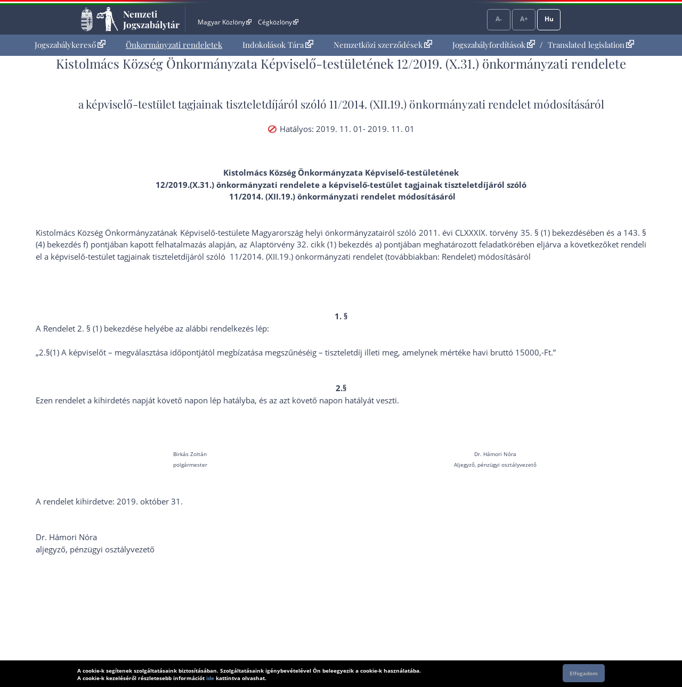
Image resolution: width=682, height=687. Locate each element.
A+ (524, 18)
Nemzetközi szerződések (383, 44)
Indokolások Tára (277, 44)
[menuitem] (70, 45)
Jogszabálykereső (70, 44)
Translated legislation (591, 44)
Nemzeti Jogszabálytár (151, 19)
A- (499, 18)
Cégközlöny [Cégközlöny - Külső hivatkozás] (278, 22)
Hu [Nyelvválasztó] (549, 18)
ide (210, 678)
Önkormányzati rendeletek (174, 44)
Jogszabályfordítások (493, 44)
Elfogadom (584, 673)
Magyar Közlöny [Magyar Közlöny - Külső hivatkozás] (224, 22)
